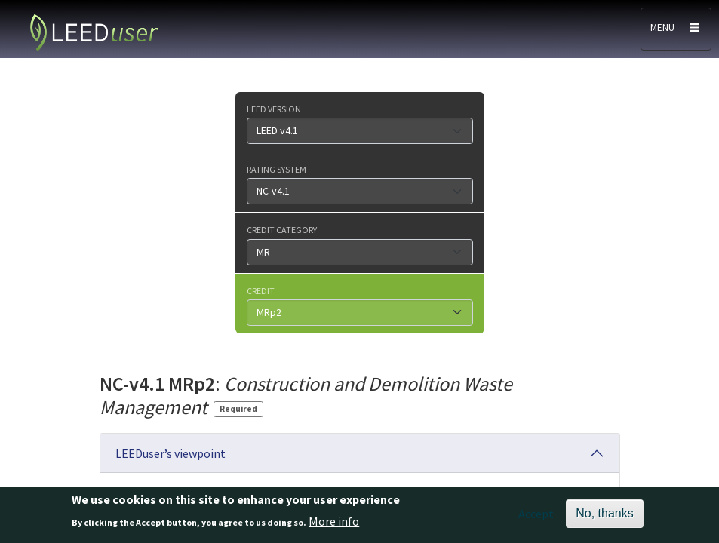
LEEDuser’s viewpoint (170, 453)
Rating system (276, 169)
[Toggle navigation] (676, 29)
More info (334, 524)
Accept (536, 517)
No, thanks (604, 517)
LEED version (274, 108)
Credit (261, 290)
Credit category (282, 229)
